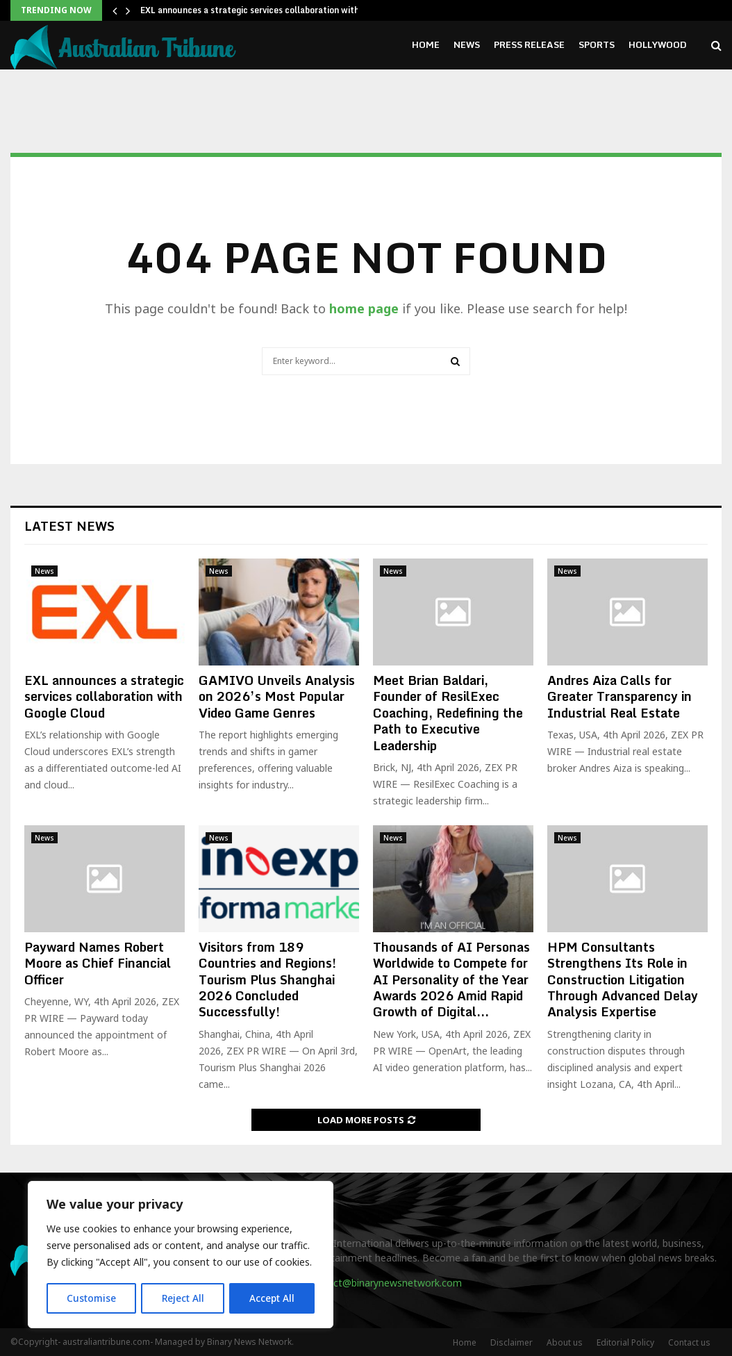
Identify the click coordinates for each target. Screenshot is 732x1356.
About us (565, 1342)
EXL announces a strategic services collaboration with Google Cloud (104, 696)
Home (426, 44)
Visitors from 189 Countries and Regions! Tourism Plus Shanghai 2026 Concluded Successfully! (267, 979)
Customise (91, 1298)
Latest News (69, 525)
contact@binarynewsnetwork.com (384, 1282)
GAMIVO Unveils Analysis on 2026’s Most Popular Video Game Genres (277, 696)
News (467, 44)
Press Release (529, 44)
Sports (597, 44)
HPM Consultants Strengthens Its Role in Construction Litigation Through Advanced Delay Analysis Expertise (622, 979)
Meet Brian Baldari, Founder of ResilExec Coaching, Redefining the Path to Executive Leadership (448, 713)
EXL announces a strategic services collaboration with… (253, 10)
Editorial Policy (625, 1342)
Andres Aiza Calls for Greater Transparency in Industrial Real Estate (619, 696)
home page (364, 308)
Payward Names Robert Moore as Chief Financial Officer (97, 963)
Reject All (182, 1298)
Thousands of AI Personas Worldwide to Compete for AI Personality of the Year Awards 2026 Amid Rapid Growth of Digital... (451, 979)
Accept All (272, 1298)
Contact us (689, 1342)
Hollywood (658, 44)
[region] (180, 1255)
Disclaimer (511, 1342)
